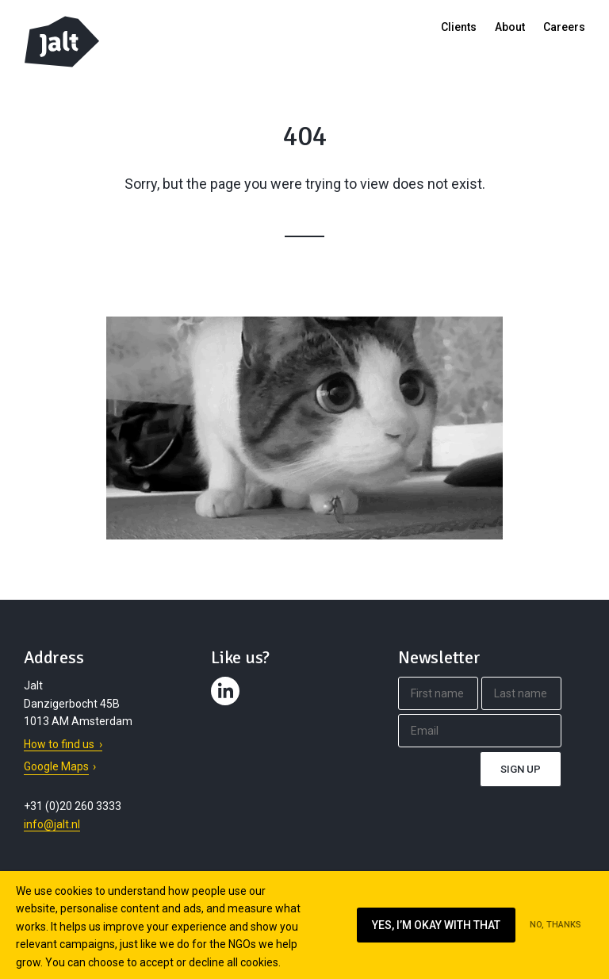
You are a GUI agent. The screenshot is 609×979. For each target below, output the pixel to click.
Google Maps (56, 766)
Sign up (520, 769)
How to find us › (63, 744)
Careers (564, 27)
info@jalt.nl (52, 824)
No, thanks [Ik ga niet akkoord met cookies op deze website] (555, 924)
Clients (459, 27)
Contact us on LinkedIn (227, 705)
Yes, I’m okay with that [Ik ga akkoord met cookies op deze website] (436, 925)
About (510, 27)
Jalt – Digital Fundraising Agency (62, 41)
